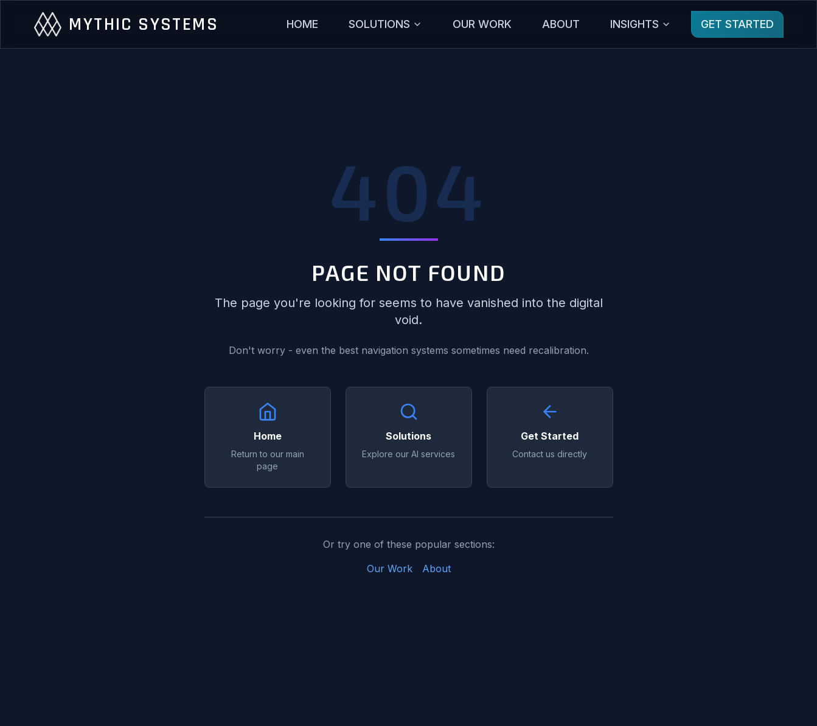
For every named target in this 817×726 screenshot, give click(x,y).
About (436, 568)
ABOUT (561, 24)
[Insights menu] (640, 24)
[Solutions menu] (385, 24)
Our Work (389, 568)
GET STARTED (737, 24)
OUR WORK (482, 24)
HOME (302, 24)
